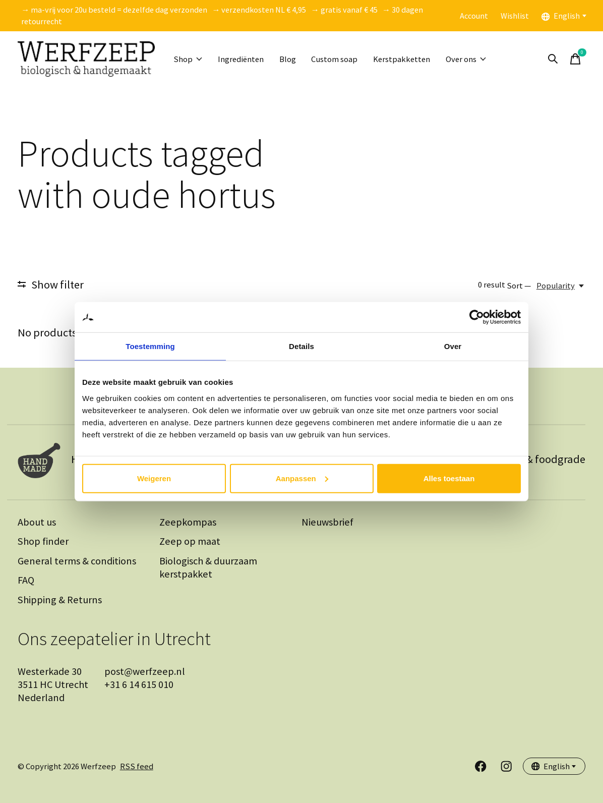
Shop (188, 59)
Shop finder (43, 541)
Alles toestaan (449, 478)
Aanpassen (302, 478)
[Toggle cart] (575, 59)
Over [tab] (453, 346)
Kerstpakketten (405, 59)
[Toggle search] (553, 59)
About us (37, 522)
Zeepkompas (187, 522)
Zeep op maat (189, 541)
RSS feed (136, 766)
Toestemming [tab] (150, 346)
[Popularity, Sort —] (560, 285)
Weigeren (154, 478)
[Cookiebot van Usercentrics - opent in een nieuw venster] (477, 317)
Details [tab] (301, 346)
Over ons (470, 59)
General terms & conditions (77, 560)
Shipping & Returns (60, 599)
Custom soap (337, 59)
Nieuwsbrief (327, 522)
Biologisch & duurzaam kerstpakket (208, 567)
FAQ (26, 580)
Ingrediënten (241, 59)
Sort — (519, 285)
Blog (289, 59)
